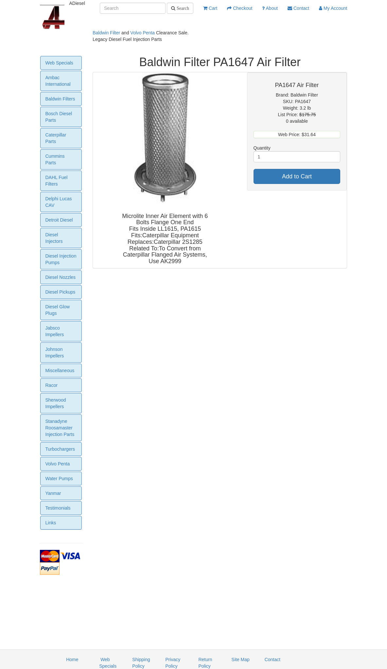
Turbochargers (60, 449)
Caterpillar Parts (55, 138)
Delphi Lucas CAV (58, 202)
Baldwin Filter (106, 32)
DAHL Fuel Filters (56, 181)
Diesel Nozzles (60, 277)
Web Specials (59, 62)
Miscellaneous (60, 370)
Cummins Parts (55, 159)
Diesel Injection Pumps (61, 259)
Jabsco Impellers (54, 331)
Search (182, 8)
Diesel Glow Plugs (57, 310)
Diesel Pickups (60, 292)
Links (50, 522)
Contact (298, 8)
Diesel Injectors (54, 238)
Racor (51, 385)
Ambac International (58, 81)
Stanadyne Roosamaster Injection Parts (60, 428)
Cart (210, 8)
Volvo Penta (142, 32)
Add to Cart (297, 176)
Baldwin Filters (60, 98)
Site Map (241, 659)
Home (72, 659)
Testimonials (58, 508)
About (270, 8)
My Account (333, 8)
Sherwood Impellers (55, 403)
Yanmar (53, 493)
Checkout (239, 8)
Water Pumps (59, 478)
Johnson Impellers (54, 352)
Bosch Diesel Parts (58, 117)
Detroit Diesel (59, 220)
